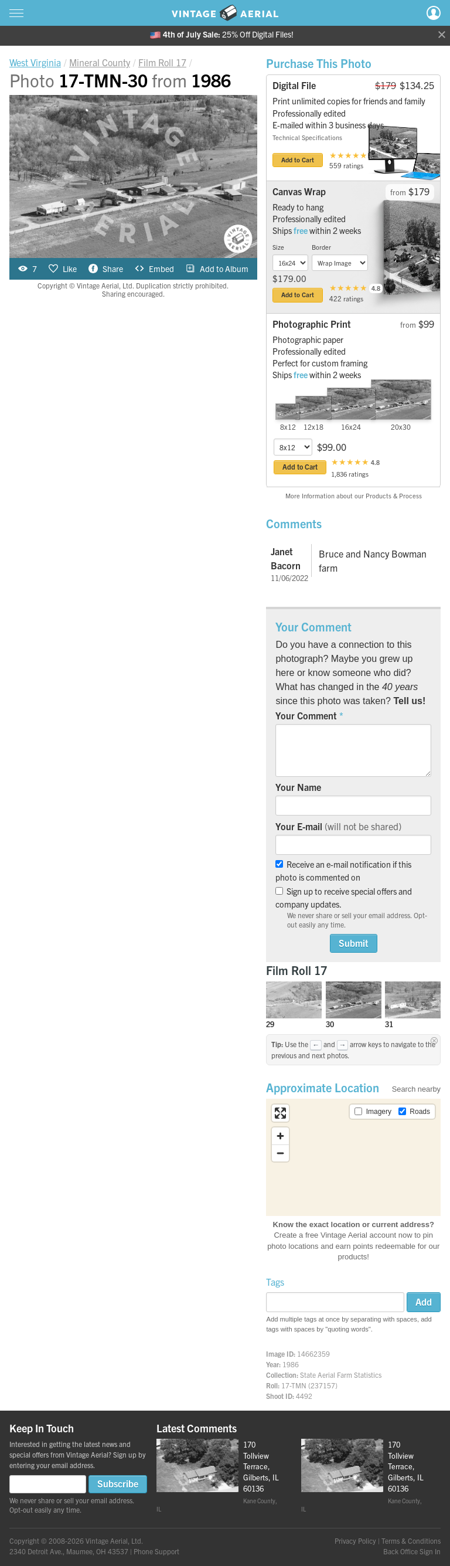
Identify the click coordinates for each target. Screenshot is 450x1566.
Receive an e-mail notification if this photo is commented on (343, 870)
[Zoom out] (280, 1152)
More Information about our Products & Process (353, 495)
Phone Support (156, 1551)
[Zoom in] (280, 1135)
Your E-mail (338, 826)
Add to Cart (297, 159)
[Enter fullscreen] (280, 1113)
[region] (353, 1157)
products (352, 1256)
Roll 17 (162, 62)
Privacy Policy (355, 1540)
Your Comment (306, 715)
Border (321, 247)
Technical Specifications (307, 137)
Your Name (298, 787)
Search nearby (416, 1089)
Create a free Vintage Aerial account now (343, 1235)
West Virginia (35, 62)
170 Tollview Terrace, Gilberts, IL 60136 (261, 1466)
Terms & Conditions (411, 1540)
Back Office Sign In (412, 1551)
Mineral (99, 62)
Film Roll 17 (296, 970)
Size (278, 247)
